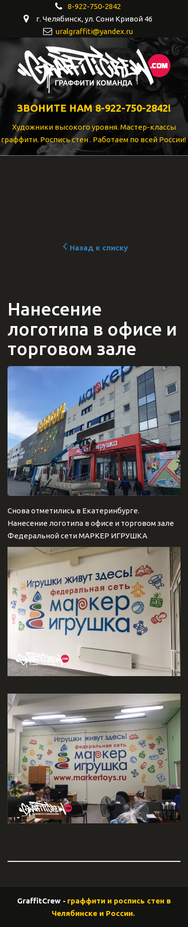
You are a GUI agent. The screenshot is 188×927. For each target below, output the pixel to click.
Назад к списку (94, 247)
